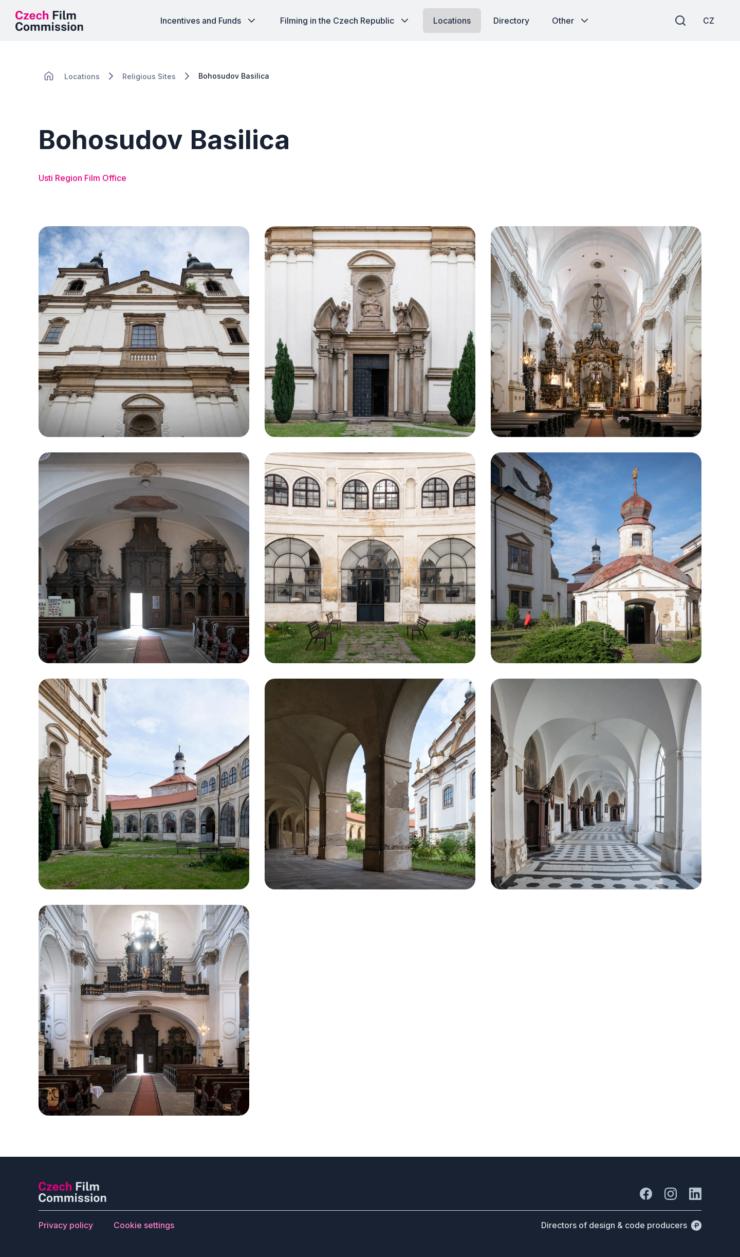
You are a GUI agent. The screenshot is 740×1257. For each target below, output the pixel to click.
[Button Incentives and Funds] (209, 20)
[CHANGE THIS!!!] (49, 76)
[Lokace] (82, 76)
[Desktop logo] (49, 20)
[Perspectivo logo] (72, 1199)
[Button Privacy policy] (66, 1225)
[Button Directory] (511, 20)
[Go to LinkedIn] (695, 1193)
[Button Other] (571, 20)
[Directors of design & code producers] (621, 1225)
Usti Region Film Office (82, 178)
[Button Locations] (452, 20)
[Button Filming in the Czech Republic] (345, 20)
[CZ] (709, 20)
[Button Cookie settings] (144, 1225)
